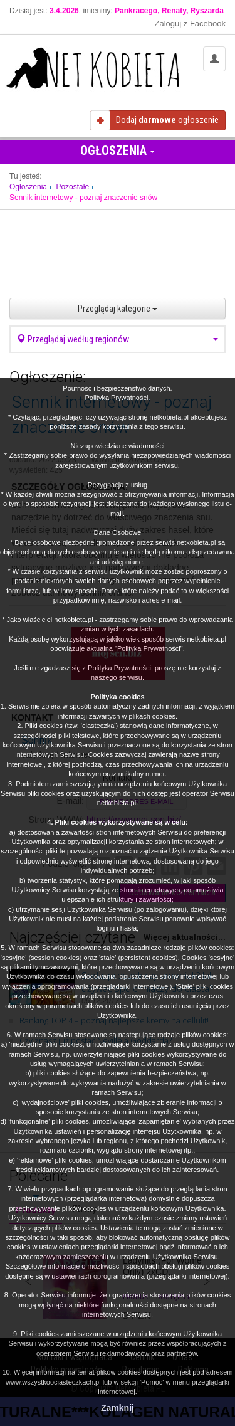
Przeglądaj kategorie (117, 309)
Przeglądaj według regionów (117, 339)
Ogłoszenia (117, 150)
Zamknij (117, 1408)
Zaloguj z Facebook (190, 23)
